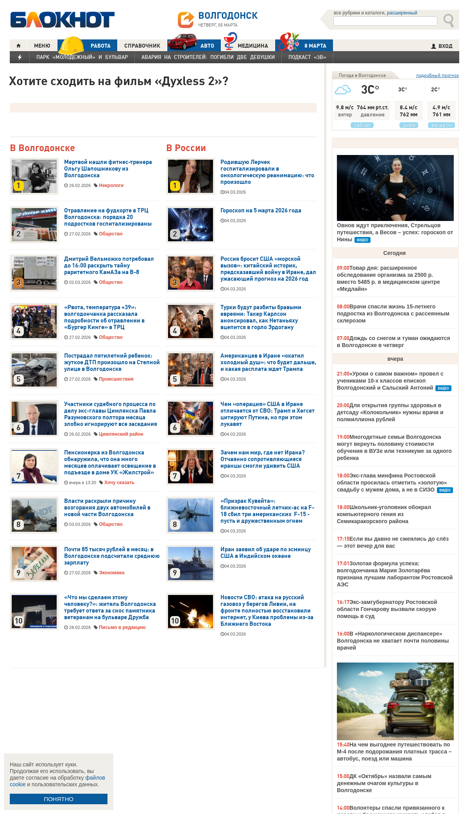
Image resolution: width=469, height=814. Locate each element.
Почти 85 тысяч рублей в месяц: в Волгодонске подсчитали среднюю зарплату (112, 556)
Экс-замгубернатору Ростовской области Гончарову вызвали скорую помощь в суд (387, 609)
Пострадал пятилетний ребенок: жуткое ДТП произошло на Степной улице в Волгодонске (112, 362)
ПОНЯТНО (58, 799)
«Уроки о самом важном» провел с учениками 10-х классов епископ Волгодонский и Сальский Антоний (390, 380)
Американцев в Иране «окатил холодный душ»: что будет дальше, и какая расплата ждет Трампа (268, 362)
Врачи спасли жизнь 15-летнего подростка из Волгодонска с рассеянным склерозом (393, 313)
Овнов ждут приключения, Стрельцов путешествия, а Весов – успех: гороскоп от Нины (395, 232)
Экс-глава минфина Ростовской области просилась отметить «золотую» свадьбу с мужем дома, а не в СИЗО (392, 482)
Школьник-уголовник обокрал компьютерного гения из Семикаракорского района (384, 514)
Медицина (246, 44)
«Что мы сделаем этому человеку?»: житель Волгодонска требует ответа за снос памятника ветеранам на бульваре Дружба (110, 607)
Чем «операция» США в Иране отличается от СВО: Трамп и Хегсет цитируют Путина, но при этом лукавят (267, 414)
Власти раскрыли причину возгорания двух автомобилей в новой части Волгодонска (107, 507)
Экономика (111, 572)
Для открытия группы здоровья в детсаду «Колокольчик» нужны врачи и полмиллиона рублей (390, 412)
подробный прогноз (437, 75)
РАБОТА (84, 45)
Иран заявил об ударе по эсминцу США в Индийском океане (265, 552)
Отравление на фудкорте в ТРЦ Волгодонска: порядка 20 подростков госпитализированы (108, 217)
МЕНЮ (42, 45)
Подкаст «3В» (307, 57)
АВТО (190, 45)
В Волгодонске (42, 148)
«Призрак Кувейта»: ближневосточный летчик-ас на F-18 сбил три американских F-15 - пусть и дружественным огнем (267, 510)
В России (186, 148)
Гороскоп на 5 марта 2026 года (260, 210)
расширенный (402, 13)
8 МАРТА (300, 45)
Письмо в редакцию (122, 627)
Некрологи (111, 185)
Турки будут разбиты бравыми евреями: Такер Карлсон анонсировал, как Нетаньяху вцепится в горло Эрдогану (260, 317)
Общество (111, 234)
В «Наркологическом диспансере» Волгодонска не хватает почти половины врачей (393, 641)
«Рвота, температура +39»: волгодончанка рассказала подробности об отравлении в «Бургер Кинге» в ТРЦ (104, 317)
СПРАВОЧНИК (142, 45)
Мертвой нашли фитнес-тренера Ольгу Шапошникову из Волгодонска (108, 169)
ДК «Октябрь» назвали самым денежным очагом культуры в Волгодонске (384, 783)
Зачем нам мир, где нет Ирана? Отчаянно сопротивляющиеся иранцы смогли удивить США (262, 459)
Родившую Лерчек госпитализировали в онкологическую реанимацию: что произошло (267, 172)
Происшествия (116, 379)
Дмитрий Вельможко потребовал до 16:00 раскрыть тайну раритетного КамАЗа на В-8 (109, 265)
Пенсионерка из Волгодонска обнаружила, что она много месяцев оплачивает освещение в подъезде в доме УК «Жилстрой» (110, 462)
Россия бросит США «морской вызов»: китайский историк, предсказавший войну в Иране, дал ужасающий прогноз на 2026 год (268, 268)
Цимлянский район (121, 434)
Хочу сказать (119, 482)
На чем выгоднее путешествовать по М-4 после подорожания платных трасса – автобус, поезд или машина (394, 751)
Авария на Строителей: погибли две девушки (208, 57)
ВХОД (442, 46)
